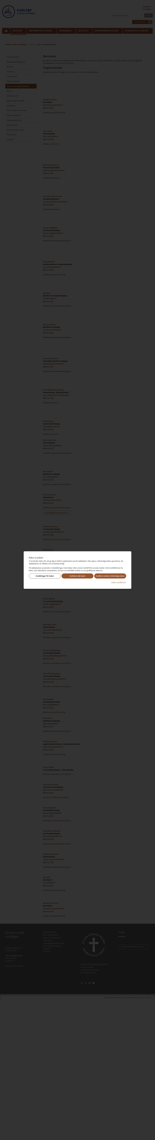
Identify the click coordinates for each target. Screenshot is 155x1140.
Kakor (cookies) (119, 582)
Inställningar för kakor (45, 576)
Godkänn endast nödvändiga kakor (110, 576)
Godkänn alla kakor (77, 576)
